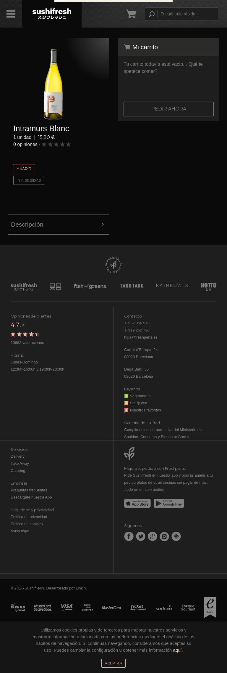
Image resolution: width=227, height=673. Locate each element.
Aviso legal (20, 531)
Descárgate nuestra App (31, 497)
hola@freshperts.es (141, 337)
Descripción (58, 224)
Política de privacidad (29, 517)
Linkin (81, 588)
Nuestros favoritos (142, 410)
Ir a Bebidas (29, 180)
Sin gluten (135, 403)
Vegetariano (137, 396)
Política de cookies (27, 524)
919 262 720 (139, 330)
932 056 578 (139, 323)
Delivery (18, 456)
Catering (18, 470)
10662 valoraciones (27, 342)
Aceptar (113, 663)
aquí (177, 650)
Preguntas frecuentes (29, 490)
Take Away (20, 463)
